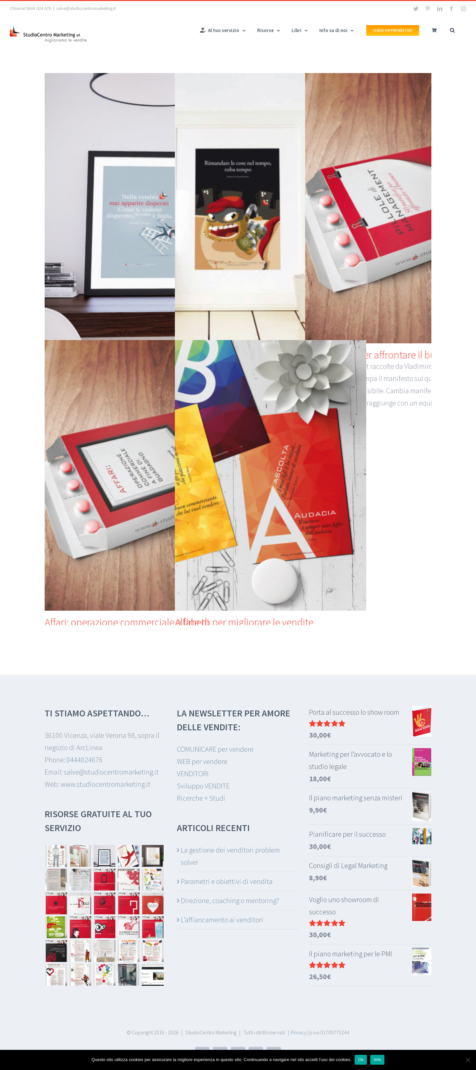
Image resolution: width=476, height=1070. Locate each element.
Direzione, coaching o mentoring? (230, 900)
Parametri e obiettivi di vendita (227, 881)
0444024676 (84, 759)
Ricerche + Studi (201, 798)
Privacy (298, 1032)
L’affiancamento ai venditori (222, 919)
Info (377, 1059)
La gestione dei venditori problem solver (230, 856)
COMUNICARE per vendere (215, 749)
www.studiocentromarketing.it (105, 784)
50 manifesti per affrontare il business (383, 355)
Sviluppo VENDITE (203, 785)
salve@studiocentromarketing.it (86, 8)
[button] (452, 30)
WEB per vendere (202, 761)
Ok (361, 1059)
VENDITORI (193, 773)
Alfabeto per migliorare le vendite (244, 622)
